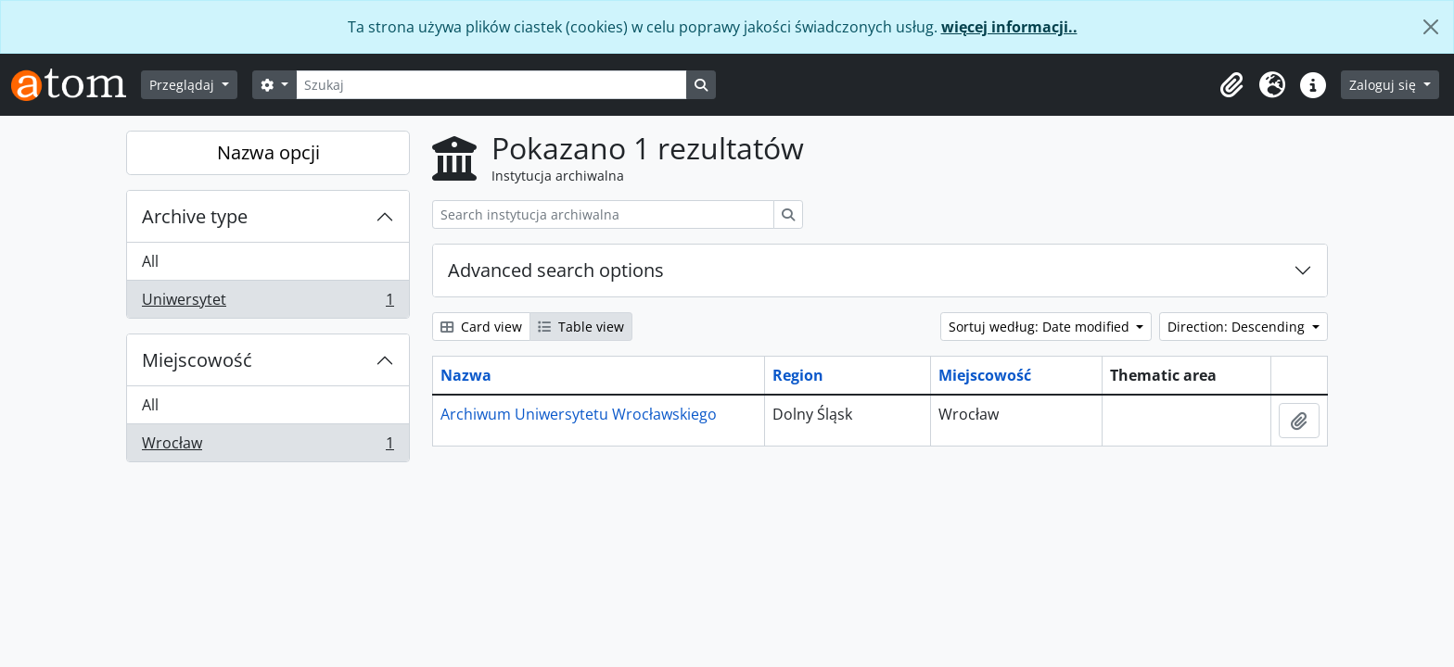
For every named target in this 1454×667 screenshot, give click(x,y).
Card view (481, 326)
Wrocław (267, 446)
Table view (581, 326)
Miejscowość (197, 359)
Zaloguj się (1384, 85)
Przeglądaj (183, 85)
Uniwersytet (267, 303)
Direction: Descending (1237, 326)
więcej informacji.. (1009, 27)
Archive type (195, 216)
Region (797, 375)
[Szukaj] (491, 84)
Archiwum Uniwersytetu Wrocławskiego (578, 414)
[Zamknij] (1431, 27)
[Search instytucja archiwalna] (603, 214)
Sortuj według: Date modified (1041, 326)
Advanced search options (556, 270)
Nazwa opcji (268, 152)
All (150, 261)
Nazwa (465, 375)
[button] (1231, 85)
